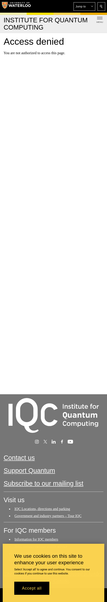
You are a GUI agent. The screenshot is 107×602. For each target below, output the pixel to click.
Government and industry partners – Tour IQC (47, 516)
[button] (84, 6)
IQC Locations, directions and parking (42, 509)
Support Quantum (29, 470)
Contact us (19, 457)
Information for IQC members (36, 539)
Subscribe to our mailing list (43, 483)
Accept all (32, 590)
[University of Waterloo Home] (16, 6)
